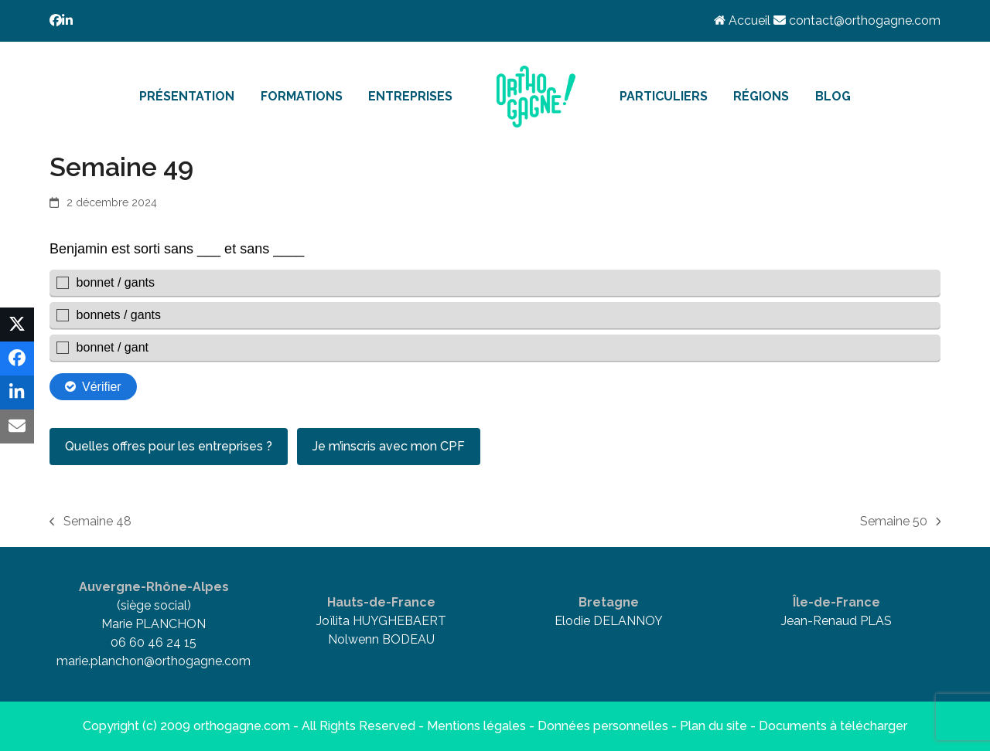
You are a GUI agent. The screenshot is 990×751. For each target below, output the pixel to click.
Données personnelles (603, 726)
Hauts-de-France (381, 602)
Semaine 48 (90, 522)
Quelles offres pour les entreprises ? (168, 446)
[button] (17, 325)
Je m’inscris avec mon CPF (388, 446)
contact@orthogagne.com (856, 20)
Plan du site (713, 726)
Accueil (743, 20)
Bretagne (609, 602)
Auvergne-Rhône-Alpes (154, 586)
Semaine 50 (900, 522)
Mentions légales (476, 726)
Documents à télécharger (833, 726)
